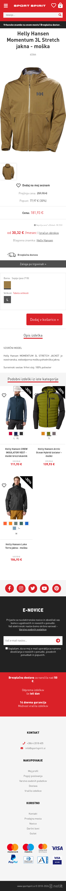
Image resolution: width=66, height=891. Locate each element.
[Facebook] (9, 588)
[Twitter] (32, 588)
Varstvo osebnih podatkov (32, 629)
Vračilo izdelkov (33, 790)
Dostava (33, 785)
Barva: (16, 278)
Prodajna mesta (33, 818)
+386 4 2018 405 (35, 743)
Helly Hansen (45, 240)
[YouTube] (44, 588)
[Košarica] (59, 5)
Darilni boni (33, 828)
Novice (33, 823)
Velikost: (16, 292)
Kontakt (33, 813)
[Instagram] (21, 588)
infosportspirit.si (35, 748)
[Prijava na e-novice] (58, 640)
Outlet (33, 833)
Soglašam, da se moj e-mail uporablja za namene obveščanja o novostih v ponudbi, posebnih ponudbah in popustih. (34, 651)
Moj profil (33, 770)
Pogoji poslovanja (33, 775)
